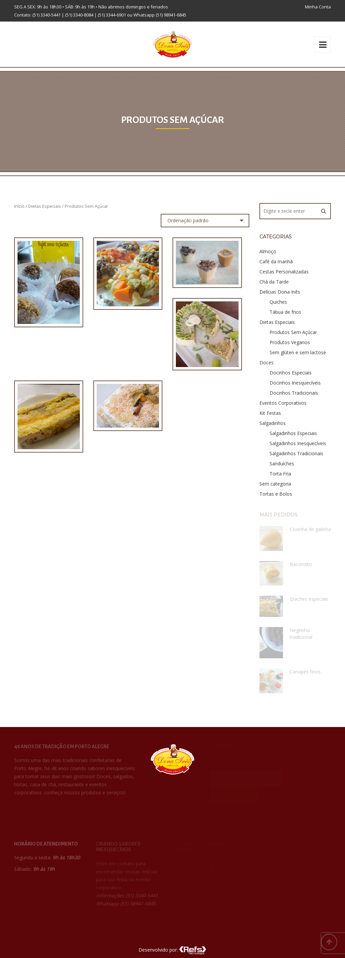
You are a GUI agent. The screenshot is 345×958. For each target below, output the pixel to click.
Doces (266, 362)
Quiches (278, 302)
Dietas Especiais (44, 206)
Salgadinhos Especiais (293, 433)
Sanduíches (282, 463)
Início (19, 206)
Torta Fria (280, 473)
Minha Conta (318, 7)
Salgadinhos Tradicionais (296, 453)
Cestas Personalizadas (284, 271)
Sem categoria (275, 484)
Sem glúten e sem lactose (298, 352)
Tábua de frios (285, 312)
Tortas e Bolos (275, 494)
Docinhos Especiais (291, 372)
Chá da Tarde (274, 281)
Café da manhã (276, 261)
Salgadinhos (272, 423)
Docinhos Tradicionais (294, 393)
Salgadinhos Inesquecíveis (298, 443)
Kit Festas (270, 413)
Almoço (267, 251)
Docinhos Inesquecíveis (295, 382)
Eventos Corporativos (283, 403)
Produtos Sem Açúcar (293, 332)
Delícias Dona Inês (279, 292)
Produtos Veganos (290, 342)
